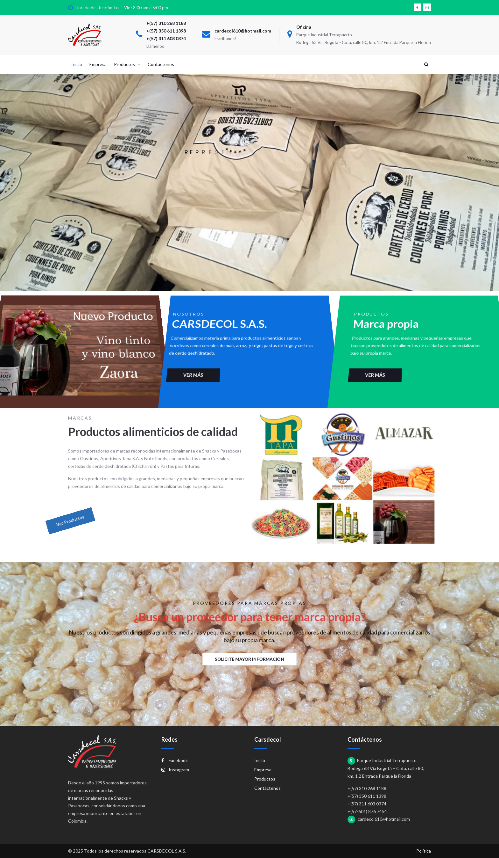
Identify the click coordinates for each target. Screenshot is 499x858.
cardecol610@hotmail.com (242, 30)
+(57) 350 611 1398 (166, 30)
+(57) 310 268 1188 (166, 23)
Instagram (175, 769)
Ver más (181, 356)
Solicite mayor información (249, 659)
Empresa (262, 769)
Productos (264, 779)
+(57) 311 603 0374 (166, 38)
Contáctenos (267, 788)
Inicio (259, 760)
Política (423, 851)
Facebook (174, 760)
